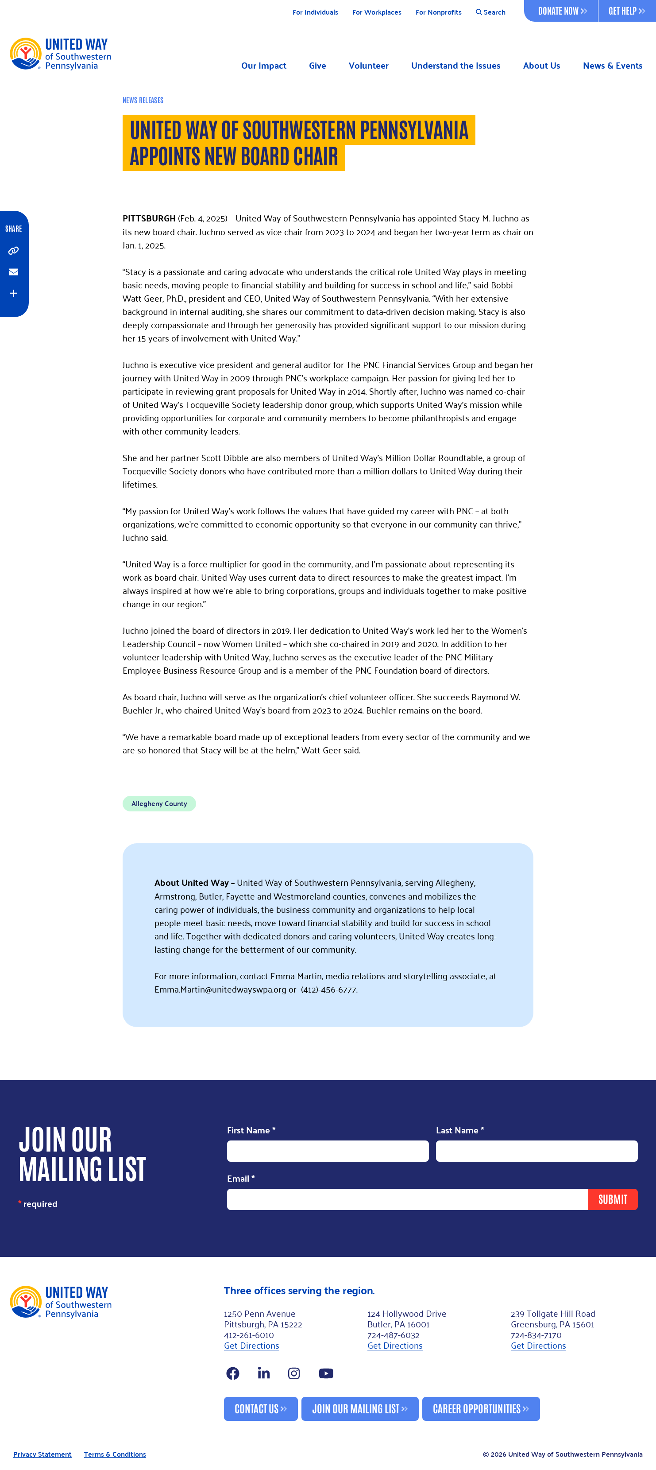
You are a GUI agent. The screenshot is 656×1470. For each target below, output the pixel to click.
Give (317, 65)
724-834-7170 (536, 1334)
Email (241, 1179)
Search (491, 12)
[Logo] (60, 53)
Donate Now (562, 10)
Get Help (627, 10)
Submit (612, 1198)
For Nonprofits (439, 12)
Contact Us (256, 1408)
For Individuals (315, 12)
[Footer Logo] (113, 1352)
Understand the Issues (456, 65)
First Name (251, 1130)
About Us (541, 65)
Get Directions (251, 1345)
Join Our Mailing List (355, 1408)
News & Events (613, 65)
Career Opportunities (477, 1408)
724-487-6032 (393, 1334)
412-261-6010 (249, 1334)
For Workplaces (376, 12)
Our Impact (263, 65)
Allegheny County (159, 803)
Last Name (460, 1130)
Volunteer (369, 65)
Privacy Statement (42, 1454)
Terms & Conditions (115, 1454)
